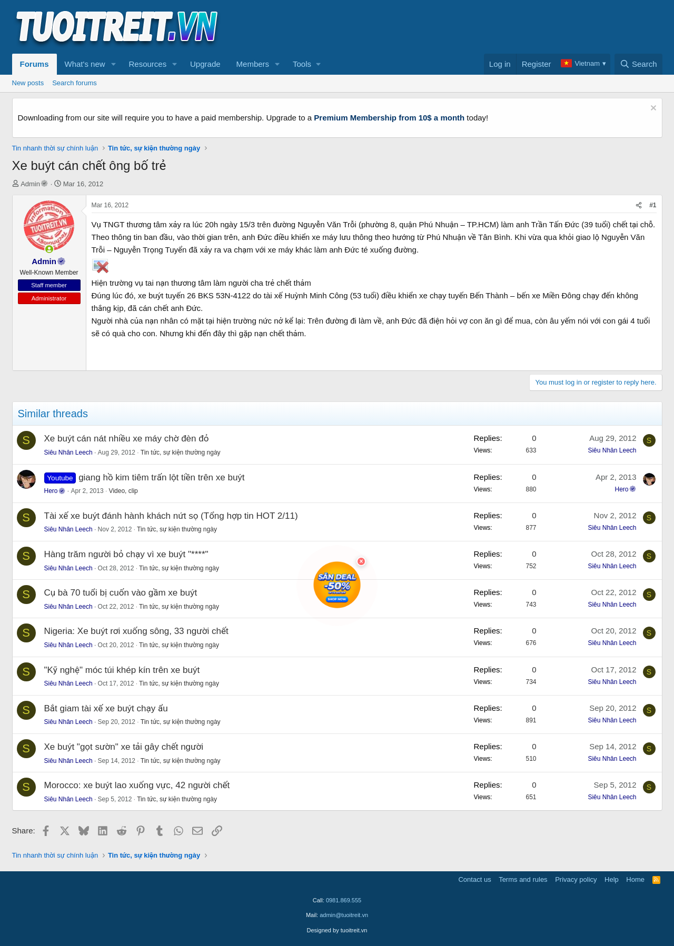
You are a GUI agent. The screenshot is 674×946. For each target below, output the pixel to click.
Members (253, 63)
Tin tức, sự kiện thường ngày (181, 452)
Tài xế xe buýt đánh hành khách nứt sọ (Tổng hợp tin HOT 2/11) (171, 516)
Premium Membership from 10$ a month (389, 117)
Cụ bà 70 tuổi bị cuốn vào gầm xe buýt (120, 593)
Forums (34, 63)
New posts (28, 83)
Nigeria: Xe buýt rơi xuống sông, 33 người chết (136, 631)
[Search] (638, 64)
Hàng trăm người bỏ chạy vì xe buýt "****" (126, 554)
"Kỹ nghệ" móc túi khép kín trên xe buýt (122, 670)
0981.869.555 (343, 900)
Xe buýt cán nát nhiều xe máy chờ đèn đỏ (126, 439)
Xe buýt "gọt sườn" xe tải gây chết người (124, 747)
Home (635, 879)
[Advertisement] (470, 27)
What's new (85, 63)
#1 (652, 205)
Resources (147, 63)
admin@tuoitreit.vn (344, 915)
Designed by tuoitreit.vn (337, 930)
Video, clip (123, 491)
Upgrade (205, 63)
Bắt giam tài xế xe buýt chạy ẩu (106, 708)
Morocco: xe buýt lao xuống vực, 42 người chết (137, 785)
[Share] (639, 205)
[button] (113, 64)
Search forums (74, 83)
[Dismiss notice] (652, 109)
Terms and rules (523, 879)
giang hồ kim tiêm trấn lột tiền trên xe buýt (161, 477)
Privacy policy (576, 879)
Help (611, 879)
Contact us (474, 879)
